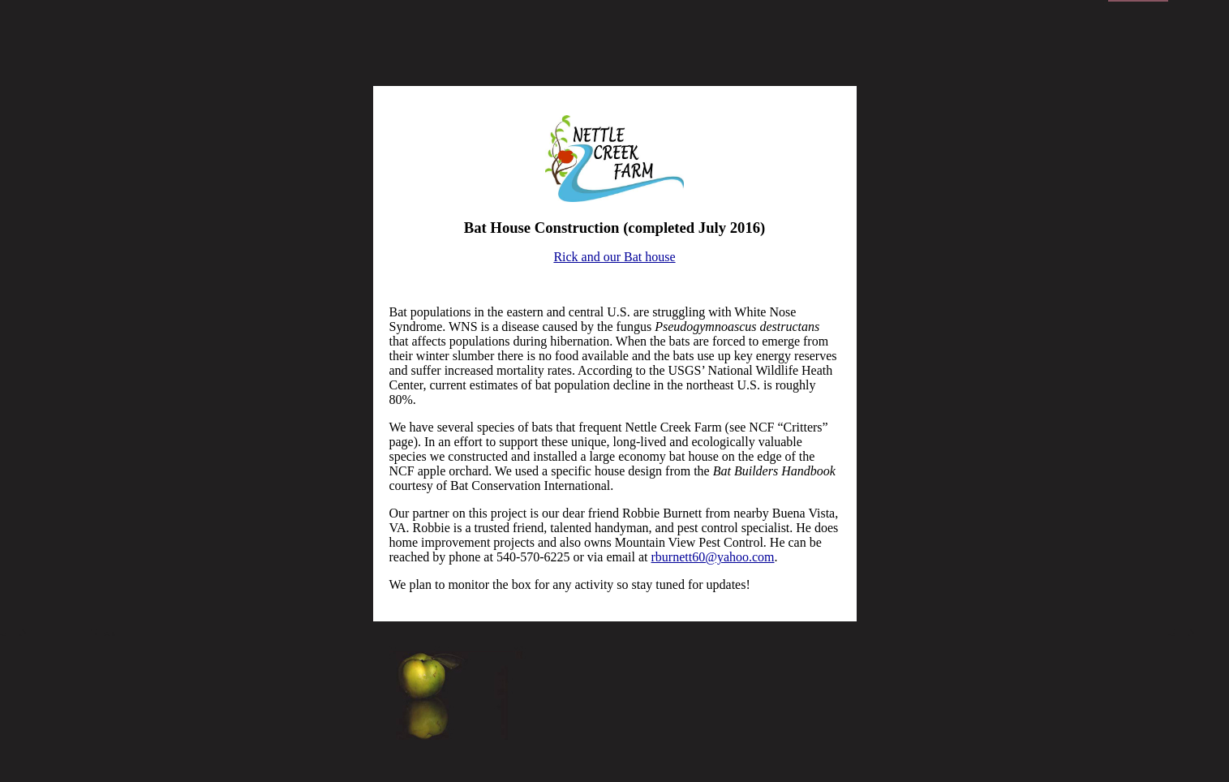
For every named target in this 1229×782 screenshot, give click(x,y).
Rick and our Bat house (614, 257)
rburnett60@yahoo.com (713, 557)
